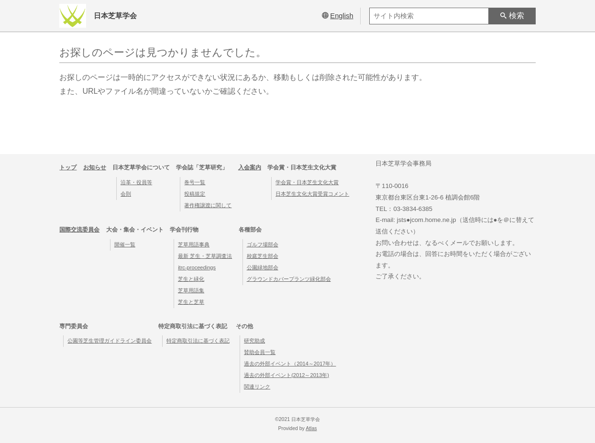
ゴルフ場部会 (262, 244)
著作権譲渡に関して (207, 205)
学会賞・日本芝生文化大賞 (307, 182)
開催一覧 (124, 244)
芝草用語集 (191, 290)
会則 (126, 194)
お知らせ (94, 167)
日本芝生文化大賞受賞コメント (312, 194)
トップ (68, 167)
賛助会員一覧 (259, 352)
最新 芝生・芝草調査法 (205, 256)
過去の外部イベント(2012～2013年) (286, 375)
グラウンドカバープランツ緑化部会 (289, 279)
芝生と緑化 (191, 279)
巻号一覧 (194, 182)
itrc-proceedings (197, 267)
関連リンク (257, 386)
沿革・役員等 (136, 182)
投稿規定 (194, 194)
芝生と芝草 (191, 302)
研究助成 (254, 340)
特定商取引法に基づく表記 (198, 340)
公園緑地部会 (262, 267)
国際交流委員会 (79, 229)
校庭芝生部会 (262, 256)
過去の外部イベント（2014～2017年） (290, 363)
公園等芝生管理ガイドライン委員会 (109, 340)
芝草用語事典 (193, 244)
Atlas (311, 428)
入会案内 (249, 167)
